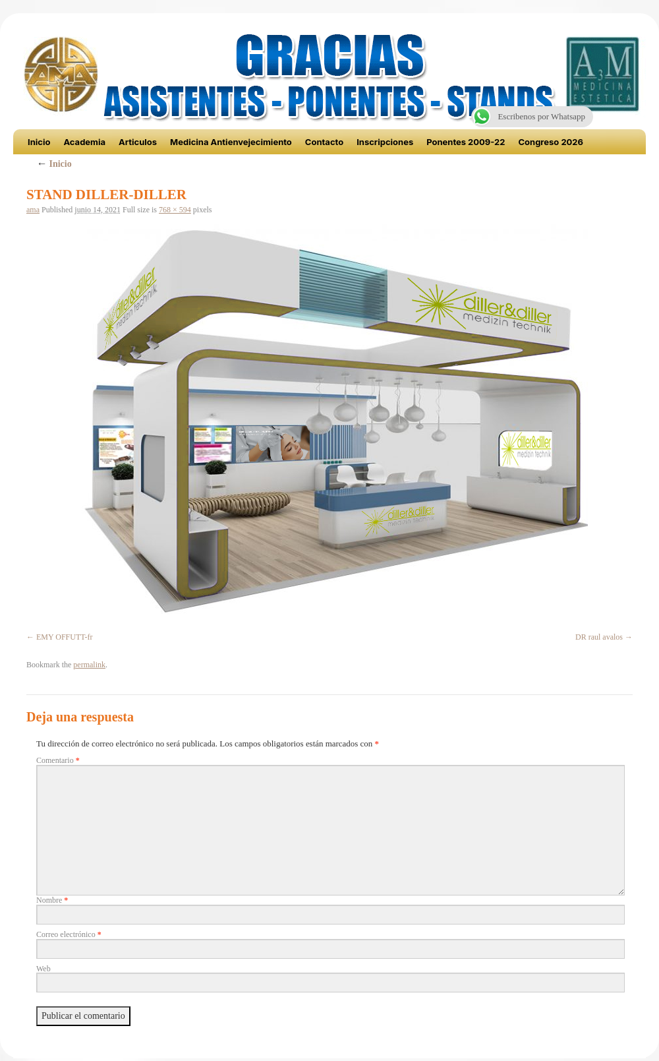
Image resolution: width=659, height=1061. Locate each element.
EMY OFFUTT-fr (64, 637)
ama (33, 209)
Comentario (58, 760)
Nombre (52, 900)
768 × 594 (175, 209)
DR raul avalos (599, 637)
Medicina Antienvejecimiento (231, 141)
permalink (89, 664)
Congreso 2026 (550, 141)
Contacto (324, 141)
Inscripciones (385, 141)
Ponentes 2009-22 (465, 141)
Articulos (138, 141)
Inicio (39, 141)
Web (43, 968)
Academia (84, 141)
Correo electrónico (68, 934)
